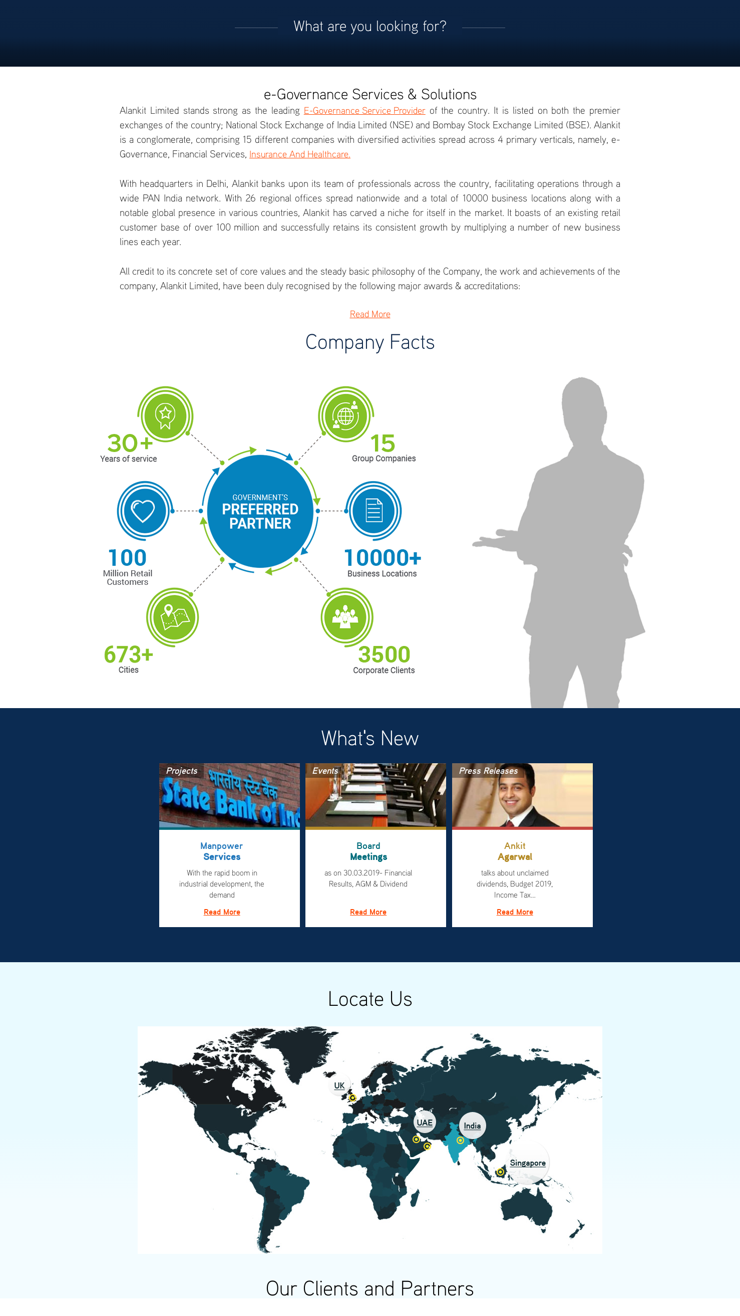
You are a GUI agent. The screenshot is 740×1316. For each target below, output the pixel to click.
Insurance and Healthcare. (299, 153)
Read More (370, 313)
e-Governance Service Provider (365, 110)
